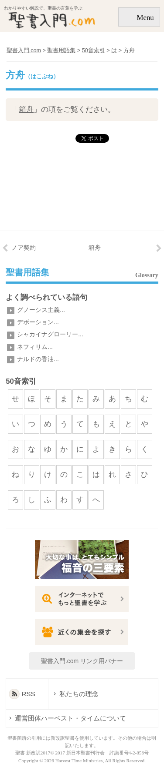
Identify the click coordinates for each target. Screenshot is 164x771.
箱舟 (26, 109)
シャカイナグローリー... (50, 334)
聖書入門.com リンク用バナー (82, 660)
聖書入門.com (24, 50)
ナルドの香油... (38, 358)
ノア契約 (23, 247)
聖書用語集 (27, 272)
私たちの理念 (74, 693)
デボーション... (38, 321)
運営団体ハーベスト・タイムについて (70, 718)
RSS (28, 693)
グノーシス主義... (41, 309)
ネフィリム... (35, 346)
